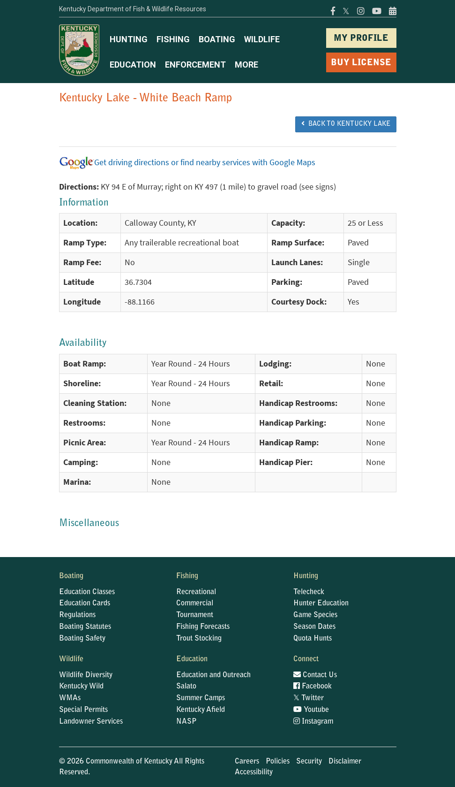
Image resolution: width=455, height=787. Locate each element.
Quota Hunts (312, 638)
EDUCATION (133, 64)
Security (309, 761)
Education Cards (84, 603)
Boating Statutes (85, 627)
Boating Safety (82, 638)
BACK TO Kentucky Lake (345, 124)
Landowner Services (91, 722)
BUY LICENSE (361, 63)
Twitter (308, 698)
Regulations (77, 615)
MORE (246, 64)
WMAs (70, 698)
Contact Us (315, 675)
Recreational (196, 592)
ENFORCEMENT (195, 64)
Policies (278, 761)
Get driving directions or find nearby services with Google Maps (187, 162)
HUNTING (129, 39)
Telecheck (308, 592)
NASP (186, 722)
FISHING (173, 39)
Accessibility (254, 772)
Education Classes (87, 592)
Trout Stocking (199, 638)
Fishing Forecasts (203, 627)
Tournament (194, 615)
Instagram (313, 722)
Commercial (194, 603)
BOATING (217, 39)
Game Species (315, 615)
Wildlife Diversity (85, 675)
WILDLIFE (262, 39)
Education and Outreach (213, 675)
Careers (247, 761)
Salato (186, 686)
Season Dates (314, 627)
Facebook (312, 686)
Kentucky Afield (200, 710)
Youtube (311, 710)
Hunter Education (321, 603)
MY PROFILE (361, 38)
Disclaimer (344, 761)
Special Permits (83, 710)
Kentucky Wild (81, 686)
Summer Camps (200, 698)
